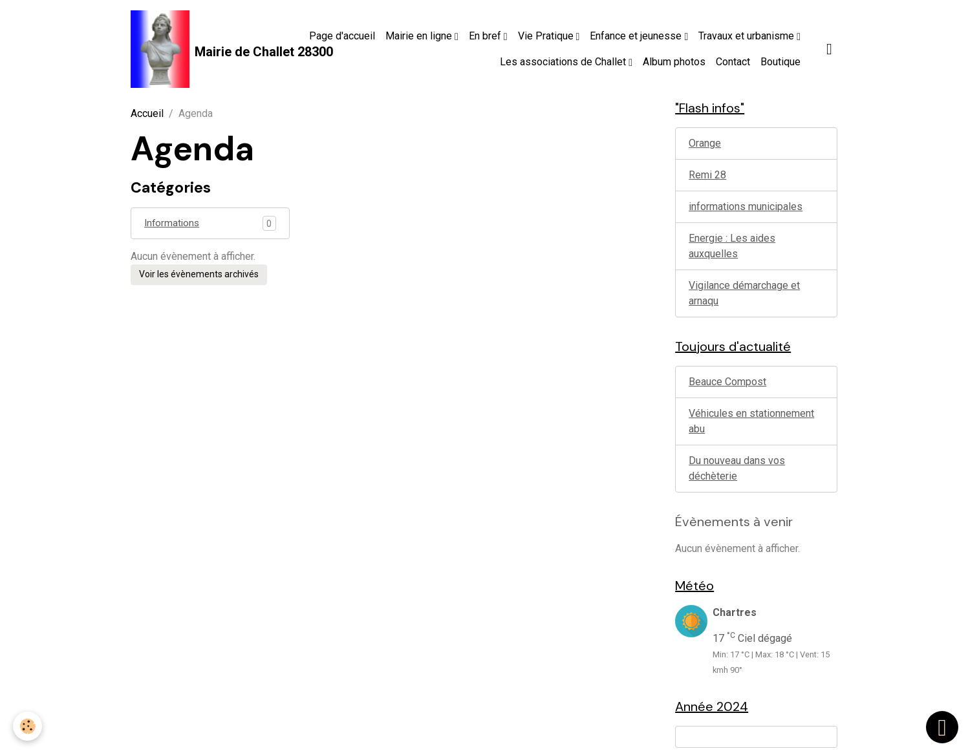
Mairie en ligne (420, 36)
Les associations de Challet (564, 62)
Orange (705, 143)
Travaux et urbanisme (747, 36)
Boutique (780, 62)
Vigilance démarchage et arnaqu (744, 293)
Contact (733, 62)
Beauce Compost (727, 382)
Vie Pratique (547, 36)
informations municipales (745, 206)
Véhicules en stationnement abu (751, 421)
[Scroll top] (942, 727)
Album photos (674, 62)
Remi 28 (707, 175)
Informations (173, 223)
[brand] (202, 49)
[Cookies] (27, 726)
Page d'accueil (342, 36)
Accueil (147, 113)
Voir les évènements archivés (199, 275)
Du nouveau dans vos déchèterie (737, 468)
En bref (486, 36)
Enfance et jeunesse (637, 36)
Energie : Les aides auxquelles (732, 246)
